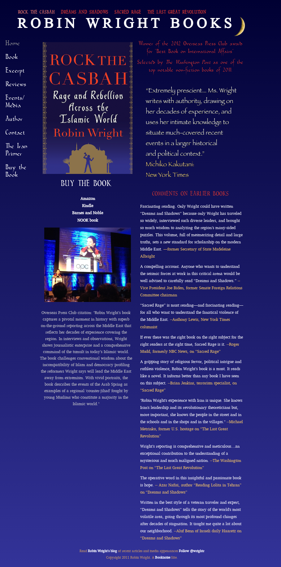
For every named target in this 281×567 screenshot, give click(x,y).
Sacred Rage (128, 13)
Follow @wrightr (191, 551)
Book (12, 58)
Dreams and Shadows (84, 13)
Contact (15, 134)
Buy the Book (16, 172)
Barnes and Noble (87, 213)
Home (13, 45)
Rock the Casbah (36, 13)
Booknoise (162, 557)
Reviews (16, 86)
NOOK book (87, 220)
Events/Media (15, 103)
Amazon (87, 198)
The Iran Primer (17, 151)
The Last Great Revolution (176, 13)
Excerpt (15, 72)
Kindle (87, 205)
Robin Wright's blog (102, 551)
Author (14, 120)
